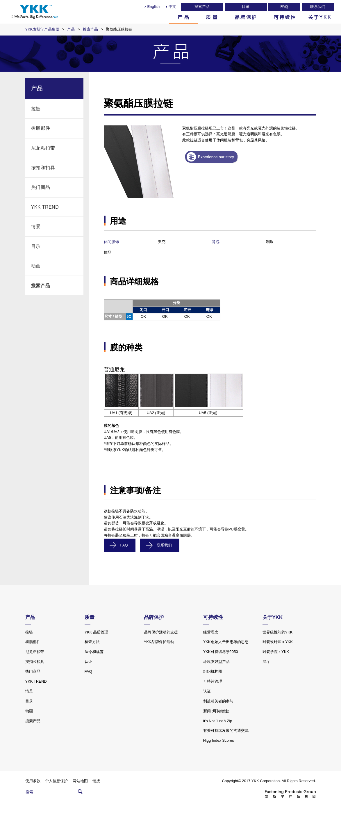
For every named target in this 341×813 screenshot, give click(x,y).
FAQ (284, 6)
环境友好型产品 (216, 661)
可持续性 (284, 17)
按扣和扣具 (43, 167)
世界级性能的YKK (278, 632)
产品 (183, 17)
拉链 (36, 108)
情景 (36, 226)
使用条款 (32, 781)
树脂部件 (40, 128)
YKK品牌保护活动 (159, 642)
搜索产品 (202, 6)
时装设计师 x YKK (278, 642)
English (153, 6)
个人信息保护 (56, 781)
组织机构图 (212, 671)
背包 (215, 241)
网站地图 (80, 781)
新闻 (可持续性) (216, 711)
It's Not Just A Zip (217, 721)
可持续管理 (212, 681)
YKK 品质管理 (96, 632)
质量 (212, 17)
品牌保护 (245, 17)
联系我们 (317, 6)
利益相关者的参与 (218, 701)
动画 (36, 265)
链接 (96, 781)
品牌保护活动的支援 (161, 632)
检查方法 (92, 642)
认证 (88, 661)
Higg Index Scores (218, 740)
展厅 (266, 661)
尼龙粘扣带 (43, 147)
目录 (245, 6)
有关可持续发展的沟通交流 (226, 730)
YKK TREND (45, 207)
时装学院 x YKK (276, 651)
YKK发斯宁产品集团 (42, 29)
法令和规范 (94, 651)
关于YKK (319, 17)
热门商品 (40, 187)
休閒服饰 (111, 241)
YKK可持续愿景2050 (220, 651)
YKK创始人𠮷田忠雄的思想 (226, 642)
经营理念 (210, 632)
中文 (172, 6)
